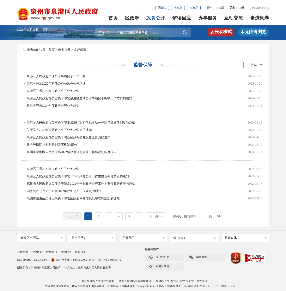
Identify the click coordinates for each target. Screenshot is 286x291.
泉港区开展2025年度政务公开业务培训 (53, 91)
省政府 (178, 7)
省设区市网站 (41, 237)
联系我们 (51, 252)
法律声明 (37, 252)
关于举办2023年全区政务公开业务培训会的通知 (59, 130)
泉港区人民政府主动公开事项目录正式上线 (56, 76)
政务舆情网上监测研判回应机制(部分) (52, 144)
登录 (232, 7)
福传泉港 (198, 257)
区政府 (132, 18)
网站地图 (66, 252)
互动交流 (233, 18)
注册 (241, 7)
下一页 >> (155, 216)
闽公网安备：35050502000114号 (72, 259)
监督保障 (80, 49)
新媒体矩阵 (152, 249)
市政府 (194, 7)
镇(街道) (194, 237)
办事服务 (207, 18)
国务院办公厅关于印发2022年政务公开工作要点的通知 (64, 191)
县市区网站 (92, 237)
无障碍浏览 (253, 31)
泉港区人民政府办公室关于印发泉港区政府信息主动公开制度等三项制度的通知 (81, 122)
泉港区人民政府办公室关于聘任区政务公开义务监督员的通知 (68, 137)
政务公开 (155, 18)
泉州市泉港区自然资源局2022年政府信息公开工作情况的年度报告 (72, 152)
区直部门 (143, 237)
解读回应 (181, 18)
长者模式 (221, 31)
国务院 (162, 7)
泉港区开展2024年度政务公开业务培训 (53, 105)
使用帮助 (22, 252)
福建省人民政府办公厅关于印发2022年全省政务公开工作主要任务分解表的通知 (81, 183)
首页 (113, 18)
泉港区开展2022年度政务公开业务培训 (53, 169)
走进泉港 (259, 18)
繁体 (209, 7)
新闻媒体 (245, 237)
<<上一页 (72, 216)
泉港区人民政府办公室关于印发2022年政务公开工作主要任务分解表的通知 (78, 176)
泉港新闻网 (158, 266)
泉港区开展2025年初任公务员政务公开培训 (56, 83)
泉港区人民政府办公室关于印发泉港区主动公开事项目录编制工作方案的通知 (79, 98)
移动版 (220, 7)
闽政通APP (158, 257)
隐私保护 (80, 252)
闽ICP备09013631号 (109, 259)
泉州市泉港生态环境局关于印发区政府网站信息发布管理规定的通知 (73, 198)
